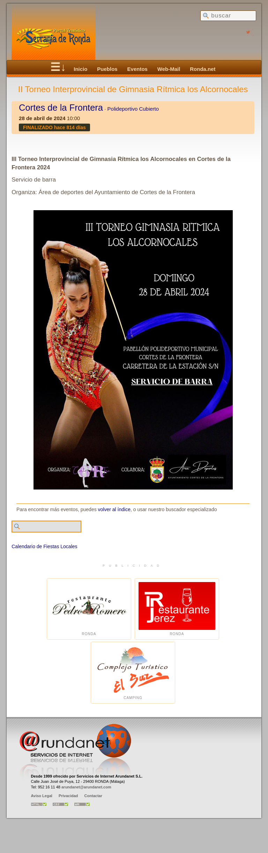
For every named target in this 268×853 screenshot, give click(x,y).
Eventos (137, 69)
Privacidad (68, 796)
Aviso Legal (41, 796)
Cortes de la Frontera (61, 107)
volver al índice (114, 509)
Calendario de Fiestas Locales (44, 546)
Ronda (89, 609)
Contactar (93, 796)
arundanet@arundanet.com (86, 787)
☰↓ (58, 67)
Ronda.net (202, 69)
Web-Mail (168, 69)
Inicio (80, 69)
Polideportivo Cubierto (133, 109)
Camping (133, 673)
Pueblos (107, 69)
